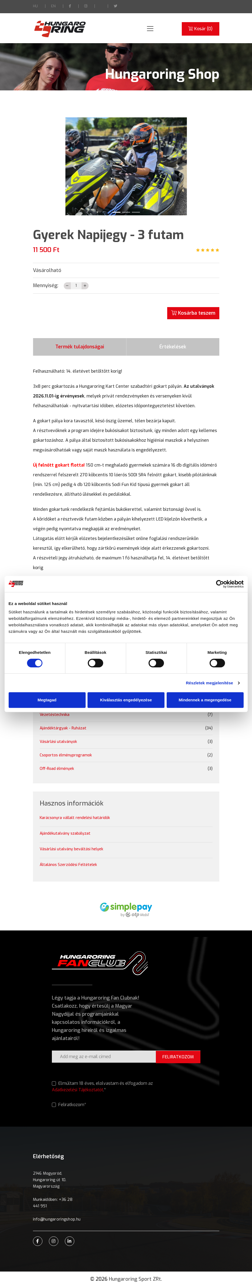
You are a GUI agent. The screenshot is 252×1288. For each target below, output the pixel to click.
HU (35, 6)
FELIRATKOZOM (178, 1058)
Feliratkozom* (69, 1106)
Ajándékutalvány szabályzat (65, 835)
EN (53, 6)
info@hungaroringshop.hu (56, 1220)
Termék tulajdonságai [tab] (80, 347)
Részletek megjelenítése (209, 683)
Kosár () (200, 29)
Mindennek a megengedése (205, 700)
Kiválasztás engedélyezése (126, 700)
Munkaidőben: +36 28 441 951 (52, 1204)
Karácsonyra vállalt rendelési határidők (75, 819)
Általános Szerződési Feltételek (68, 866)
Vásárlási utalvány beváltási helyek (71, 850)
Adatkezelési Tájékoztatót (77, 1091)
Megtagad (47, 700)
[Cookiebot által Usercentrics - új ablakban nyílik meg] (220, 584)
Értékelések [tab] (173, 347)
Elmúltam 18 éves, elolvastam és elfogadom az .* (102, 1088)
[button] (74, 166)
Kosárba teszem (193, 313)
